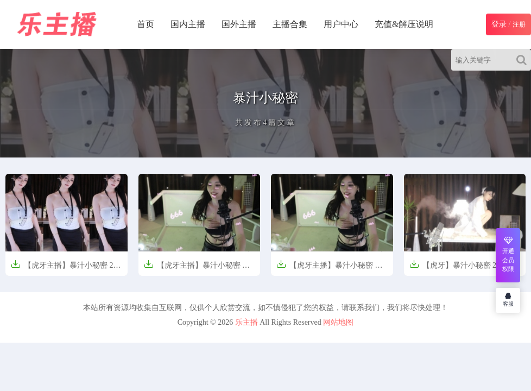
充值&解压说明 (404, 24)
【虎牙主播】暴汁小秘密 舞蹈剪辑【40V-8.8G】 (197, 268)
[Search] (523, 60)
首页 (145, 24)
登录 (499, 24)
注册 (519, 24)
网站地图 (338, 322)
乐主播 (246, 322)
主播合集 (290, 24)
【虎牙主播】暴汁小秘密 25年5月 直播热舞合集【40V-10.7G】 (64, 268)
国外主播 (239, 24)
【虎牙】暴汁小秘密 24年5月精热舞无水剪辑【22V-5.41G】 (464, 268)
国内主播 (187, 24)
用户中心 (341, 24)
